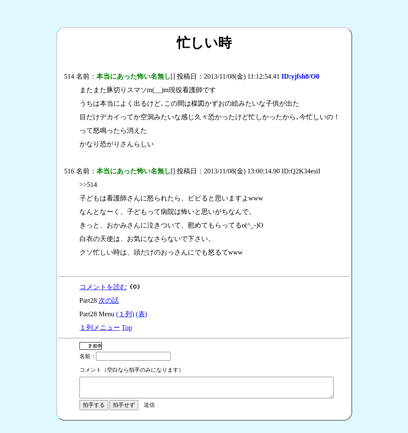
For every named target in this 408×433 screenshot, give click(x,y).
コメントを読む (103, 286)
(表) (141, 314)
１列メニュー (99, 327)
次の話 (109, 300)
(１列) (125, 314)
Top (127, 327)
